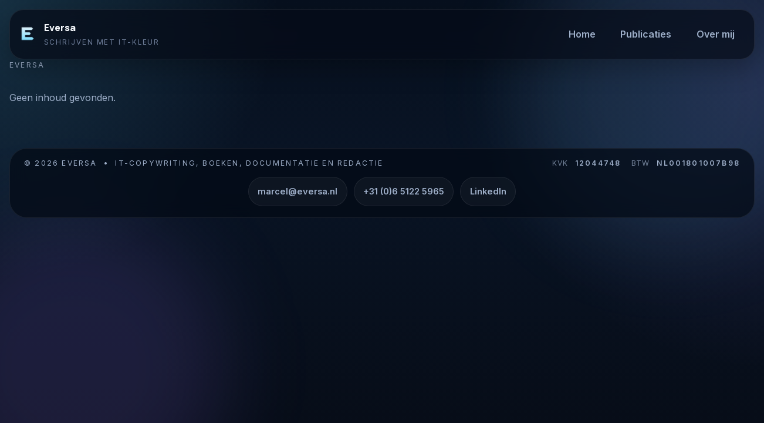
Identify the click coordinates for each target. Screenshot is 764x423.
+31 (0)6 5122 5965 (403, 191)
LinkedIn (488, 191)
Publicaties (645, 34)
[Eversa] (27, 34)
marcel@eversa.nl (297, 191)
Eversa (60, 27)
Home (582, 34)
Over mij (716, 34)
